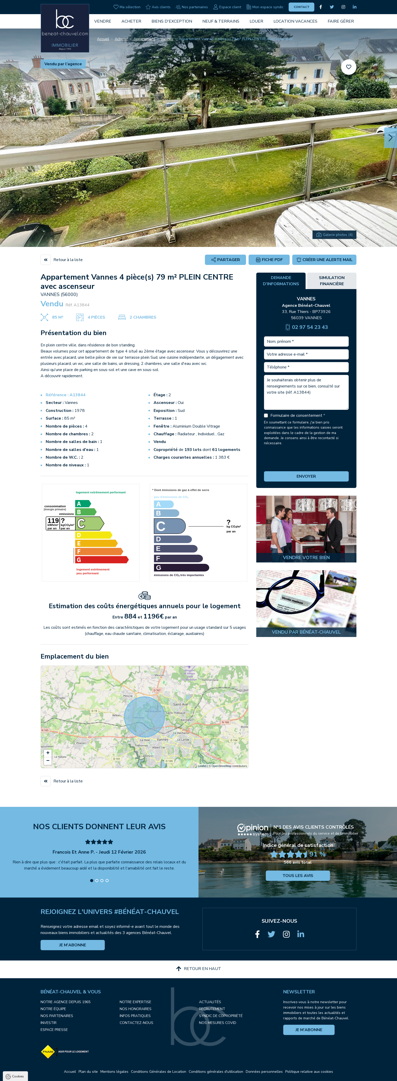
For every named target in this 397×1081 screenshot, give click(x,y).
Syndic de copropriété (221, 1015)
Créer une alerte (324, 260)
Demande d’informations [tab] (281, 281)
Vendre (102, 21)
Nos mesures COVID (217, 1022)
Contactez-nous (136, 1022)
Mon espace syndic (264, 7)
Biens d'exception (172, 21)
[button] (390, 137)
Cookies (18, 1016)
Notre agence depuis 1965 (65, 1002)
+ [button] (48, 753)
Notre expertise (135, 1002)
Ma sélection (127, 7)
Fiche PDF (269, 260)
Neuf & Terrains (220, 21)
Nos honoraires (136, 1008)
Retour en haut (198, 969)
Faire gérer (341, 21)
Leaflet (202, 766)
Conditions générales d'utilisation (216, 1071)
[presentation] (306, 459)
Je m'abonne (72, 945)
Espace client (227, 7)
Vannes (167, 38)
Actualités (210, 1002)
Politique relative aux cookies (309, 1071)
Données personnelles (264, 1071)
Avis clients (158, 7)
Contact (301, 7)
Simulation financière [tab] (332, 281)
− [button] (48, 761)
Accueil (103, 38)
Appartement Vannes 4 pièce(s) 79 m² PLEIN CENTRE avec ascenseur (236, 38)
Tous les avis (297, 876)
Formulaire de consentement (297, 415)
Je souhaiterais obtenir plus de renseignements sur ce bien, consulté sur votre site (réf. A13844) (306, 392)
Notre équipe (53, 1008)
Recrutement (212, 1008)
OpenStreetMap (222, 766)
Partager (225, 260)
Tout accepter (36, 1075)
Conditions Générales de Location (158, 1071)
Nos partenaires (192, 7)
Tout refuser (68, 1075)
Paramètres (99, 1075)
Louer (256, 21)
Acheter (131, 21)
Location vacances (295, 21)
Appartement (144, 38)
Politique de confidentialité (30, 1062)
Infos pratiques (135, 1015)
